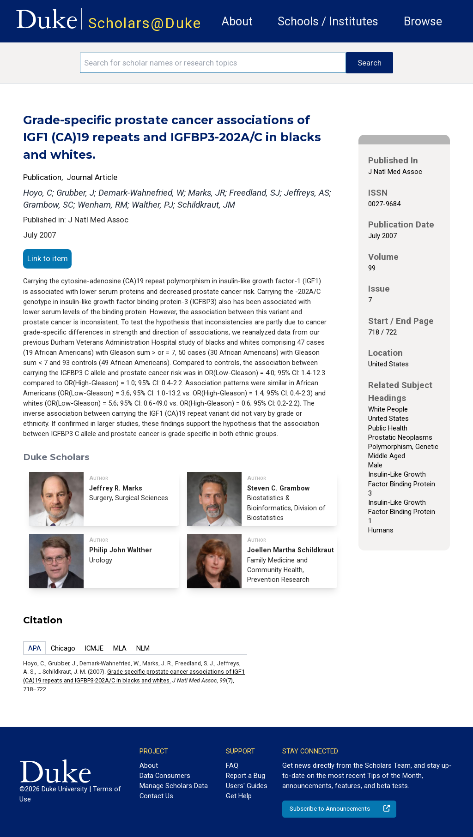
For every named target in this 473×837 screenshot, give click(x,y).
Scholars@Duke (144, 23)
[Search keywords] (213, 63)
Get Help (239, 796)
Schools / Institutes (328, 21)
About (237, 21)
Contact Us (156, 796)
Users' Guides (246, 786)
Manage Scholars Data (173, 786)
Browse (423, 21)
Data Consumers (164, 775)
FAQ (232, 765)
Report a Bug (245, 775)
